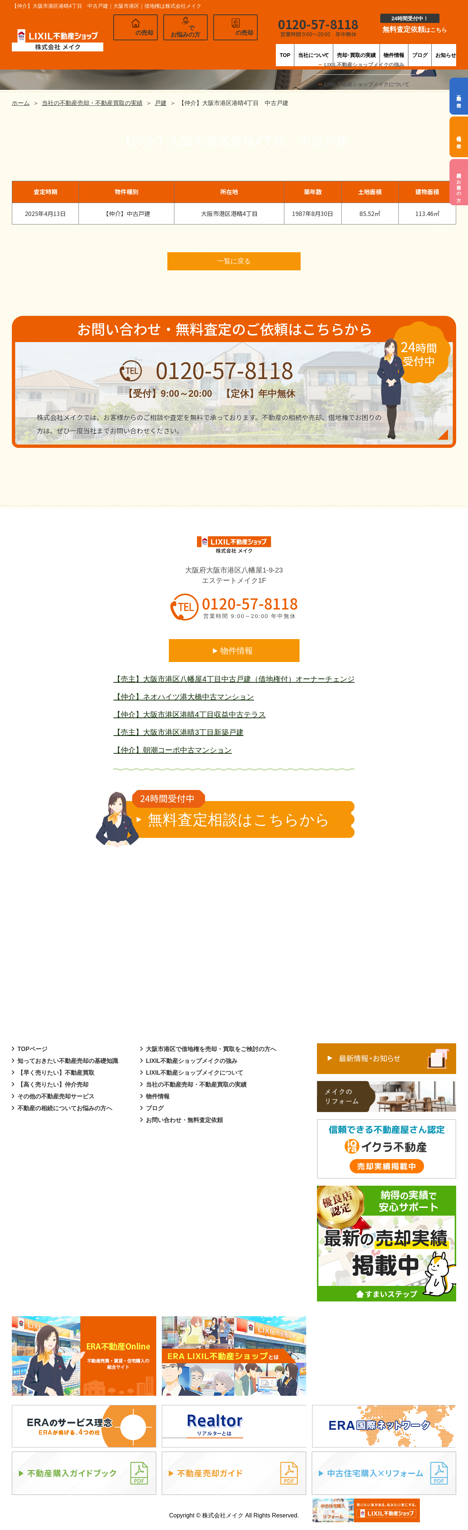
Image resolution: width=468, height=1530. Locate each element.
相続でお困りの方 (458, 182)
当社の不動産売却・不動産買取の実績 (92, 103)
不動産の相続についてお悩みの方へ (64, 1109)
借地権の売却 (458, 136)
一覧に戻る (234, 262)
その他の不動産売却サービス (55, 1097)
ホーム (21, 103)
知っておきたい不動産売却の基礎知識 (67, 1062)
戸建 (161, 103)
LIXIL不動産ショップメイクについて (194, 1074)
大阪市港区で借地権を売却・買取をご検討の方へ (211, 1050)
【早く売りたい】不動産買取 (55, 1074)
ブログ (405, 50)
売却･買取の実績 (312, 50)
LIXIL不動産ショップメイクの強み (191, 1062)
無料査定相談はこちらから (231, 815)
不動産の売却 (458, 96)
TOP (203, 50)
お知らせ (444, 50)
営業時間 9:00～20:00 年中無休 (249, 617)
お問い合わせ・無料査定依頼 (184, 1121)
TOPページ (32, 1050)
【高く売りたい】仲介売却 (52, 1086)
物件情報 (365, 50)
